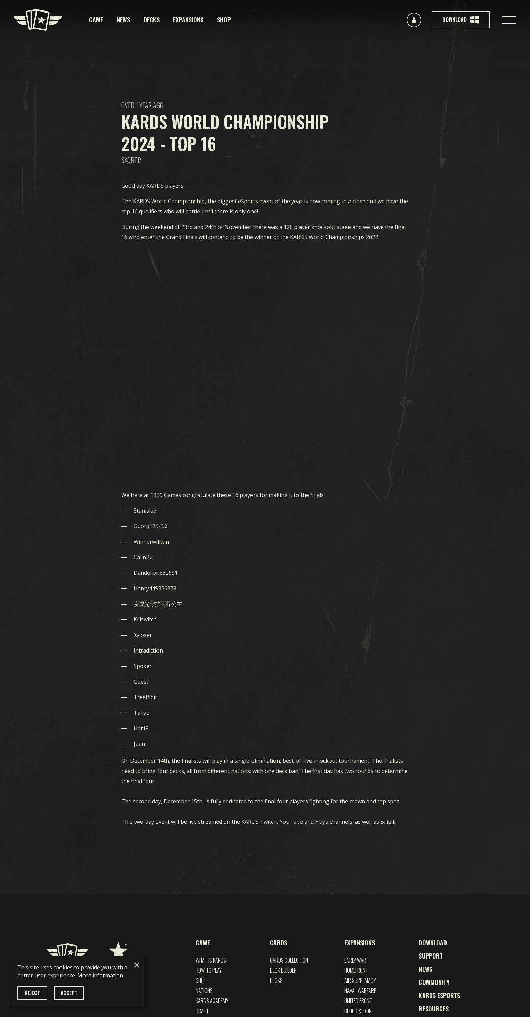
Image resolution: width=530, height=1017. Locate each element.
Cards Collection (289, 960)
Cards (278, 942)
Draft (202, 1011)
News (123, 19)
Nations (204, 991)
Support (431, 955)
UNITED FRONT (358, 1001)
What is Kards (211, 960)
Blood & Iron (358, 1011)
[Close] (136, 964)
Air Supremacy (360, 980)
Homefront (356, 970)
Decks (152, 19)
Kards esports (439, 995)
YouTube (291, 821)
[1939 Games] (118, 951)
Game (96, 19)
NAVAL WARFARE (360, 991)
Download (433, 942)
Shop (224, 19)
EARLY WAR (355, 960)
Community (434, 982)
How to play (209, 970)
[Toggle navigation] (509, 20)
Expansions (188, 19)
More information (100, 975)
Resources (434, 1008)
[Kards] (38, 20)
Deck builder (283, 970)
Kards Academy (212, 1001)
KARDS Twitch (259, 821)
